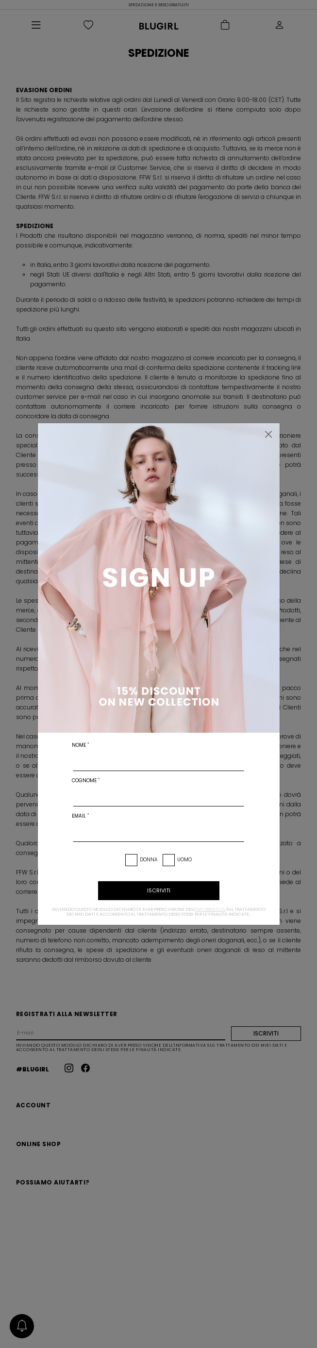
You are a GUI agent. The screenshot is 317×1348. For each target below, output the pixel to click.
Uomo (184, 859)
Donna (149, 859)
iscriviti (158, 890)
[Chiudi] (268, 434)
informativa (210, 909)
